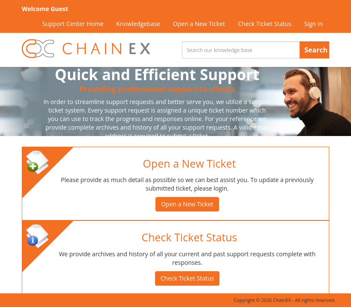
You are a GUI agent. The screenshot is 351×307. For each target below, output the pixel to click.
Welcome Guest (45, 9)
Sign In (313, 24)
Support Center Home (72, 24)
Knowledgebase (138, 24)
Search (316, 50)
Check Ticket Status (264, 24)
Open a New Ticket (199, 24)
